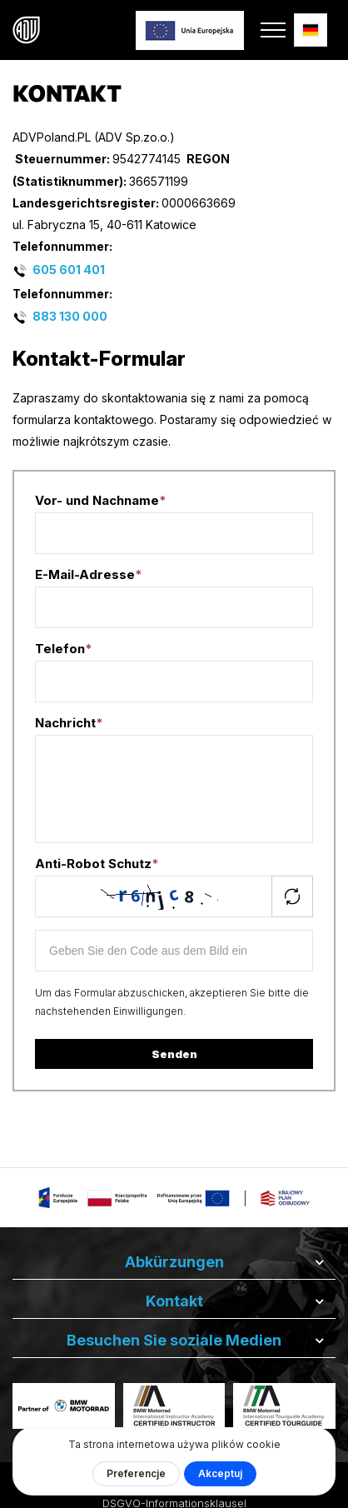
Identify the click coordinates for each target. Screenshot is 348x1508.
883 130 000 (69, 316)
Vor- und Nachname (101, 500)
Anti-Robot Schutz (97, 863)
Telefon (63, 649)
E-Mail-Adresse (88, 574)
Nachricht (69, 723)
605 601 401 (68, 269)
